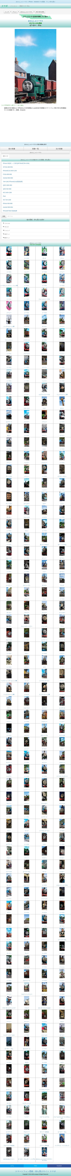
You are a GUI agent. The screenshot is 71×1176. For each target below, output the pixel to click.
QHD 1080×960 (7, 185)
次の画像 (59, 149)
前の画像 (12, 149)
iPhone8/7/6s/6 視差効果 (10, 211)
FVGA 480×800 (7, 174)
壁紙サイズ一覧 (25, 6)
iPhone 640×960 (7, 203)
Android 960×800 (8, 178)
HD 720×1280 (7, 200)
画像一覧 (35, 149)
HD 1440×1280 (7, 192)
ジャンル (13, 6)
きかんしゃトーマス (35, 21)
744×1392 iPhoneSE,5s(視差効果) (13, 181)
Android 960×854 (8, 207)
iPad (4, 196)
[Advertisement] (35, 127)
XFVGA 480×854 (8, 167)
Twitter (35, 1165)
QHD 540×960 (7, 189)
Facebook (59, 1165)
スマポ (4, 6)
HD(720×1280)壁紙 (35, 23)
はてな (12, 1165)
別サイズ (5, 156)
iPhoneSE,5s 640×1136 (10, 170)
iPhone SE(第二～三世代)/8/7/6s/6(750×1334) (16, 163)
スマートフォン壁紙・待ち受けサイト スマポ (35, 1171)
